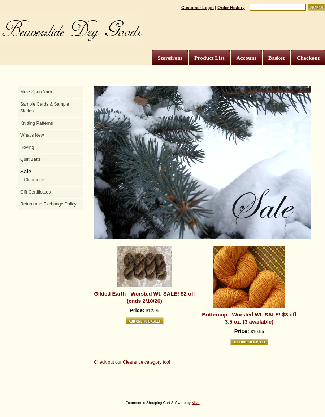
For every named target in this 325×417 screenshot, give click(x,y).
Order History (231, 7)
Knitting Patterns (36, 123)
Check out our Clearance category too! (132, 362)
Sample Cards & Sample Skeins (44, 108)
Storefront (169, 58)
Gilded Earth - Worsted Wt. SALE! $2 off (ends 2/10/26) (144, 297)
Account (246, 58)
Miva (196, 403)
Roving (27, 147)
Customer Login (197, 7)
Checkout (308, 58)
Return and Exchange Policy (48, 204)
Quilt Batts (30, 159)
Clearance (34, 179)
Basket (276, 58)
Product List (209, 58)
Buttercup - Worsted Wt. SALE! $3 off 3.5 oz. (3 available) (249, 318)
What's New (32, 135)
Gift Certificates (35, 192)
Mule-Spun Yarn (36, 91)
